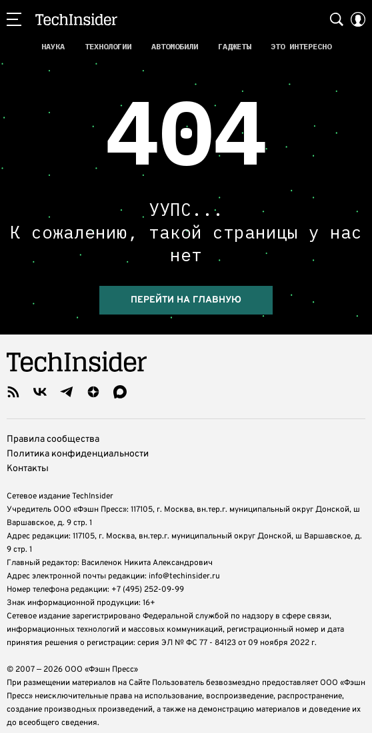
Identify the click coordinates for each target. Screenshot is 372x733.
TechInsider (76, 19)
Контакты (28, 464)
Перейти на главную (186, 296)
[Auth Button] (358, 19)
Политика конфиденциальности (78, 450)
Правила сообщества (53, 435)
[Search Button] (336, 19)
